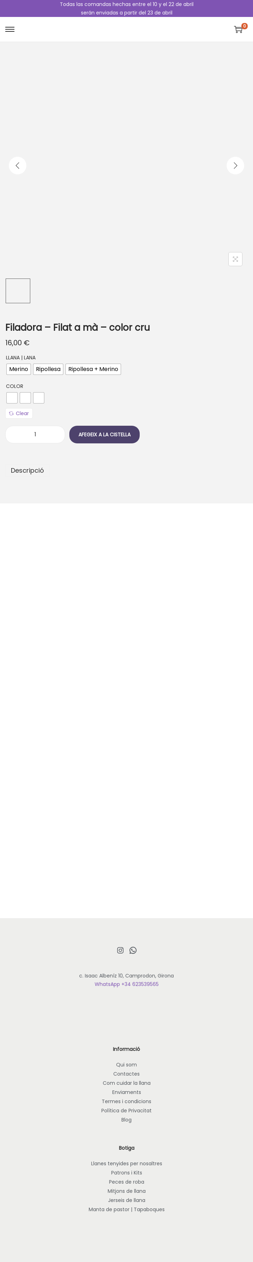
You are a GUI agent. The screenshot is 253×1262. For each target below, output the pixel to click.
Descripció (27, 470)
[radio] (19, 369)
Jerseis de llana (126, 1200)
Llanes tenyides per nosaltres (126, 1163)
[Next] (235, 165)
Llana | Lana (21, 357)
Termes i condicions (126, 1101)
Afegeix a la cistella (104, 434)
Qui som (126, 1064)
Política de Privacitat (126, 1110)
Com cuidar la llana (127, 1083)
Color (14, 386)
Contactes (126, 1073)
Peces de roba (126, 1181)
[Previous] (17, 165)
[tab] (126, 470)
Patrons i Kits (126, 1172)
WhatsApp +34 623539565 (127, 984)
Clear (19, 413)
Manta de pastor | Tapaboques (127, 1209)
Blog (126, 1119)
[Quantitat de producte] (35, 434)
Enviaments (126, 1092)
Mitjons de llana (127, 1191)
